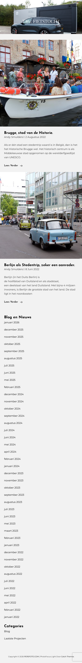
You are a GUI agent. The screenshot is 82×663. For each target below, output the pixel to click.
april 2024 (10, 451)
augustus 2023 (13, 502)
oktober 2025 (12, 344)
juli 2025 (9, 365)
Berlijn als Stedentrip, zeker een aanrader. (39, 265)
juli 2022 (9, 581)
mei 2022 (9, 595)
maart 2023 (11, 530)
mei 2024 (10, 444)
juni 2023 (9, 516)
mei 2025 (9, 379)
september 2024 (14, 415)
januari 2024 (11, 466)
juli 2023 (9, 509)
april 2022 (10, 602)
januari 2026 (11, 322)
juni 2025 (9, 372)
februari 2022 (12, 609)
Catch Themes (67, 656)
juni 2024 (9, 437)
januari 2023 (11, 545)
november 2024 (14, 401)
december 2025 (13, 329)
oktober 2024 (12, 408)
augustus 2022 (13, 573)
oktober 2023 (12, 487)
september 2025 (14, 351)
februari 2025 (12, 387)
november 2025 (13, 336)
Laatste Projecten (15, 638)
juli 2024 (9, 430)
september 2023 (14, 494)
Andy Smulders (13, 137)
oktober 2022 (12, 566)
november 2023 (13, 480)
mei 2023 (9, 523)
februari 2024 (12, 458)
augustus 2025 (13, 358)
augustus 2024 (13, 423)
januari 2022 (11, 617)
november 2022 (13, 559)
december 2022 (13, 552)
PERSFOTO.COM (16, 4)
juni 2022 (9, 588)
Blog (7, 631)
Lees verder (13, 166)
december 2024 (14, 394)
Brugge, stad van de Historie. (28, 133)
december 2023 (13, 473)
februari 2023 (12, 537)
